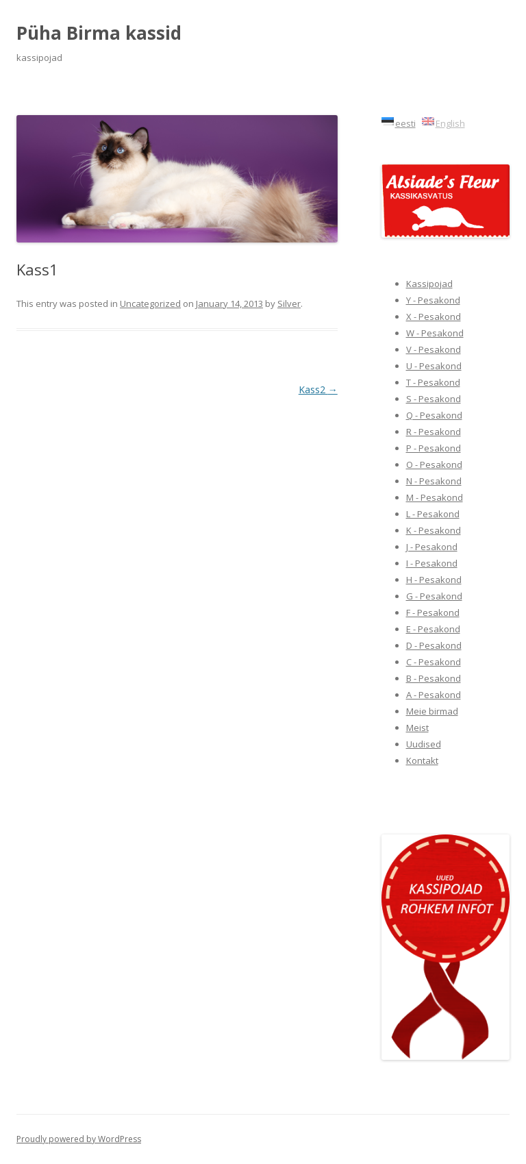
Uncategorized (150, 303)
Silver (289, 303)
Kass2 (318, 389)
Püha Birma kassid (98, 33)
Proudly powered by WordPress (78, 1139)
